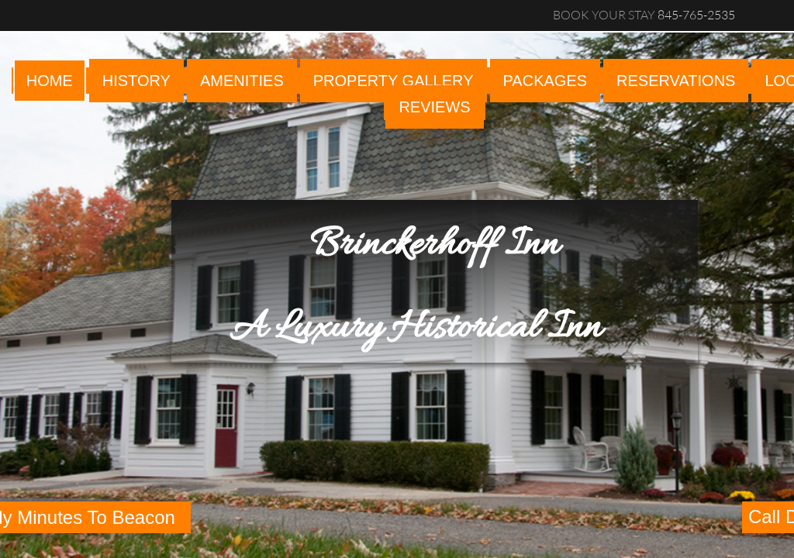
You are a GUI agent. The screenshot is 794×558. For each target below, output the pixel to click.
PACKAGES (545, 80)
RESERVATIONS (675, 80)
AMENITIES (242, 80)
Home (49, 80)
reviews (434, 106)
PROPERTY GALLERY (393, 80)
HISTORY (136, 80)
